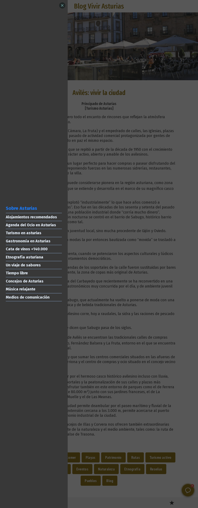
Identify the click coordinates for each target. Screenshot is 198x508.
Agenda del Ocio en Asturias (31, 225)
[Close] (62, 5)
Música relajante (20, 289)
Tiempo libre (17, 273)
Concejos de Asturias (25, 281)
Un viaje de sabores (23, 265)
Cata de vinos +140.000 (27, 249)
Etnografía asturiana (24, 257)
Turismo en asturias (23, 233)
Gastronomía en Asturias (28, 241)
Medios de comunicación (28, 297)
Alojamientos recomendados (31, 217)
